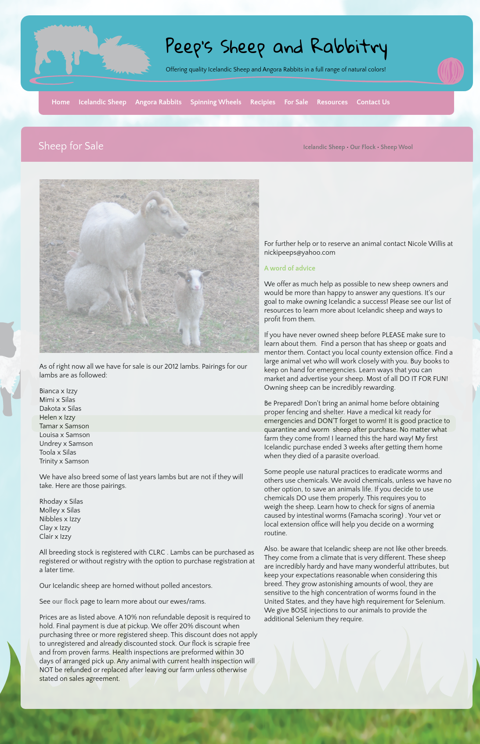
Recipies (262, 102)
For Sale (296, 102)
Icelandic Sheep (102, 102)
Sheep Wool (397, 147)
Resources (332, 102)
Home (61, 102)
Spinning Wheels (216, 102)
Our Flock (362, 147)
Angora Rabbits (158, 102)
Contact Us (373, 102)
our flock (65, 601)
